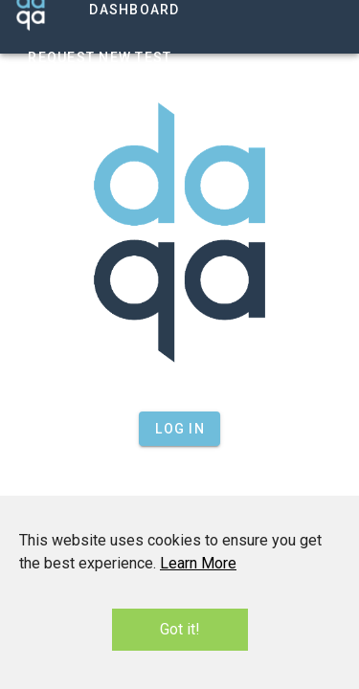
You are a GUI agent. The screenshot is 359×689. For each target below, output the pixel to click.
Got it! (180, 629)
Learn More (198, 563)
